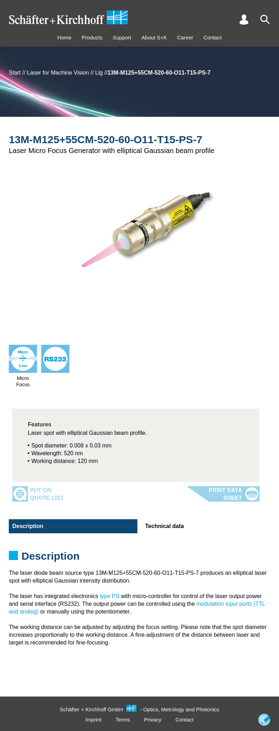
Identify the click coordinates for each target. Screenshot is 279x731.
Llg (99, 73)
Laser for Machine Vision (58, 73)
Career (185, 37)
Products (92, 37)
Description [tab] (27, 526)
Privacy (152, 720)
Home (64, 37)
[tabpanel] (139, 558)
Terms (123, 720)
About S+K (154, 37)
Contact (213, 37)
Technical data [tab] (164, 526)
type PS (109, 596)
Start (15, 73)
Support (122, 37)
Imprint (93, 720)
